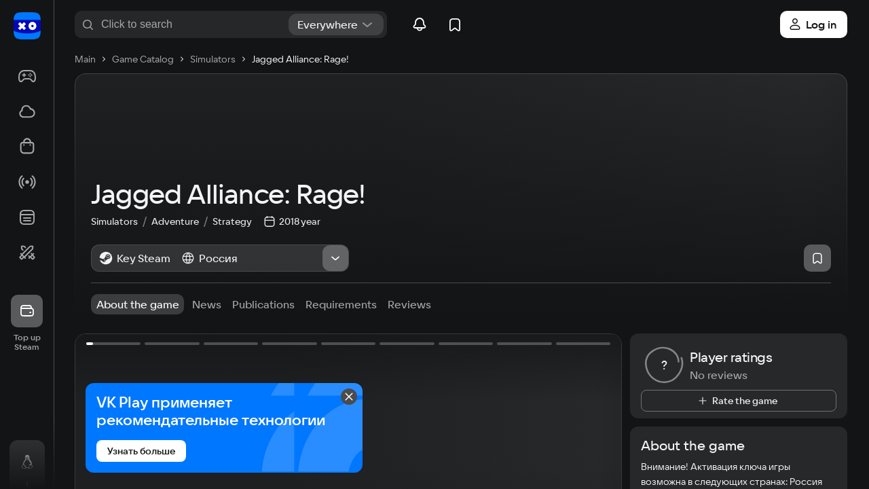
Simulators (121, 242)
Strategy (232, 242)
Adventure (181, 242)
